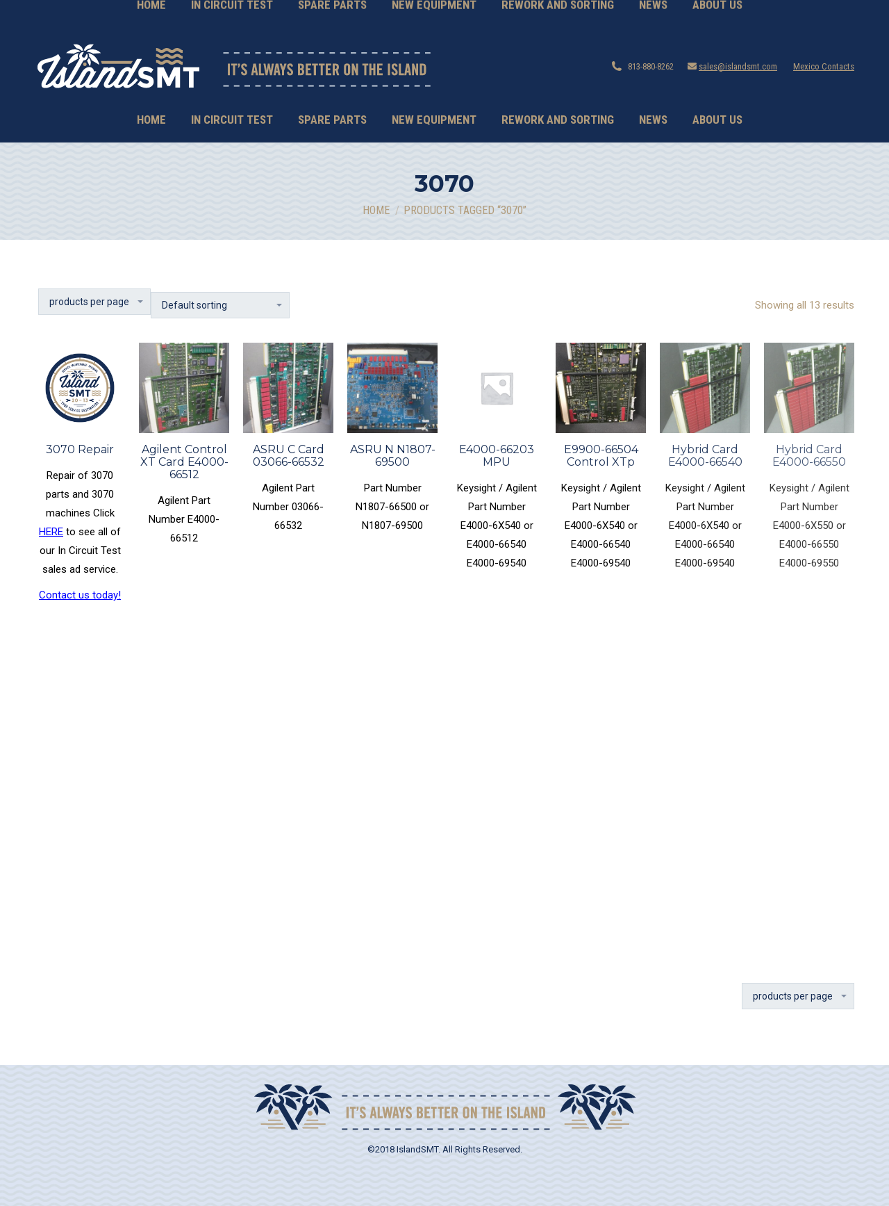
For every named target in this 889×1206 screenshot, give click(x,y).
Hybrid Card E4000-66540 (705, 455)
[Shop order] (220, 305)
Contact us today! (80, 595)
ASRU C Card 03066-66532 (288, 455)
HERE (51, 531)
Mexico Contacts (823, 66)
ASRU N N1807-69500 (392, 455)
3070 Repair (80, 449)
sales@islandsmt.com (738, 66)
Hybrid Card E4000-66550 (809, 455)
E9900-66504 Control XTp (601, 455)
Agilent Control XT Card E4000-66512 (184, 462)
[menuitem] (151, 120)
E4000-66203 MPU (496, 455)
